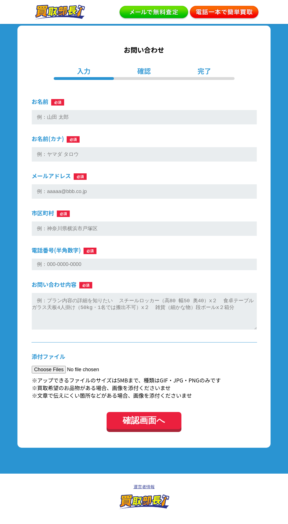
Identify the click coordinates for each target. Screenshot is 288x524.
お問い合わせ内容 (62, 284)
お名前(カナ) (56, 139)
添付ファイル (48, 362)
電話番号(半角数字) (64, 250)
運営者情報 (144, 492)
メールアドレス (59, 176)
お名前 (48, 101)
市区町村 (51, 213)
